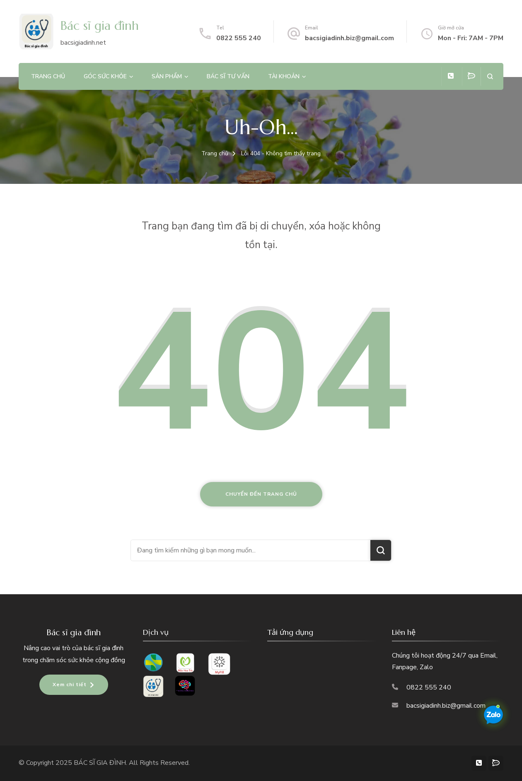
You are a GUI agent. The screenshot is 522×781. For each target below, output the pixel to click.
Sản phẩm (167, 76)
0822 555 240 (238, 38)
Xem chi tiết (70, 684)
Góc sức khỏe (105, 76)
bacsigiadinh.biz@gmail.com (349, 38)
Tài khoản (284, 76)
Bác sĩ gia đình (99, 25)
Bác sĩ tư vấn (228, 76)
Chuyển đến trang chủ (261, 494)
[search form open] (490, 76)
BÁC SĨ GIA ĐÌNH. (101, 762)
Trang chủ (48, 76)
